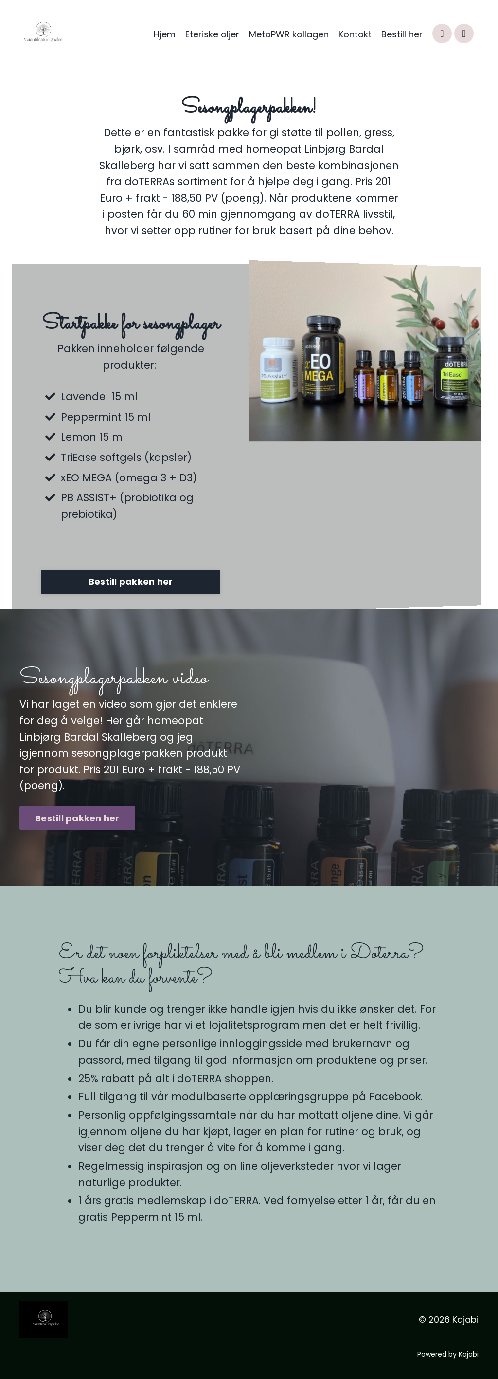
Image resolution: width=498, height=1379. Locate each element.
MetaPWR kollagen (289, 34)
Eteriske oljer (212, 34)
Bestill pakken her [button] (131, 582)
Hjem (165, 34)
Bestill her (402, 34)
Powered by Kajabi (448, 1354)
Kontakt (355, 34)
